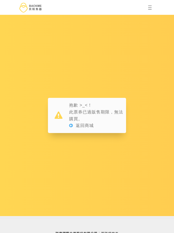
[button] (150, 7)
